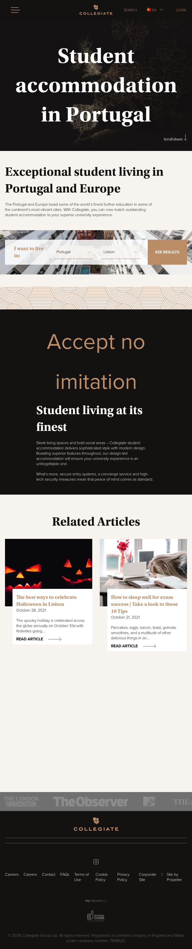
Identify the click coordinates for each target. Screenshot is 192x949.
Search (130, 10)
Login (181, 10)
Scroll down (175, 137)
